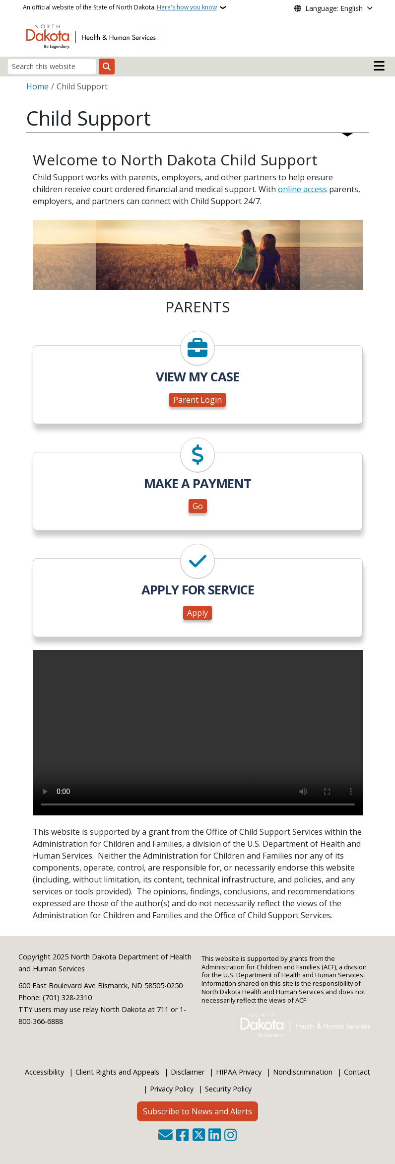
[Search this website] (51, 66)
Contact (357, 1072)
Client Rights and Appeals (117, 1072)
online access (302, 189)
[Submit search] (107, 66)
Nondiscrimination (302, 1072)
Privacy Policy (172, 1088)
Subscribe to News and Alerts (197, 1111)
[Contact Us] (165, 1136)
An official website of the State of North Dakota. (120, 7)
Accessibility (44, 1072)
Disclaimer (187, 1072)
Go (198, 506)
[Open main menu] (379, 66)
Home (37, 86)
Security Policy (228, 1088)
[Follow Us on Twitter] (199, 1136)
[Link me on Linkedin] (214, 1136)
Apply (197, 612)
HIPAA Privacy (239, 1072)
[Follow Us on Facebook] (182, 1136)
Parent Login (197, 399)
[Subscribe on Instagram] (230, 1136)
